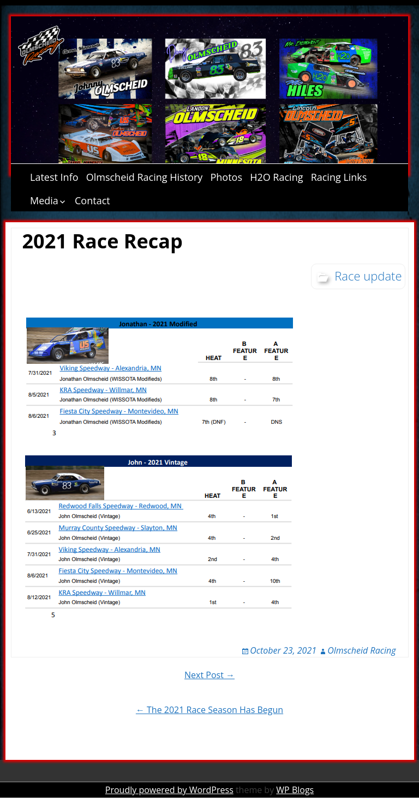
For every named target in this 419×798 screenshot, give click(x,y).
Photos (226, 177)
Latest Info (54, 177)
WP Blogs (295, 790)
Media (44, 200)
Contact (92, 200)
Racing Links (339, 177)
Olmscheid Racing (361, 650)
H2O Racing (276, 177)
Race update (368, 275)
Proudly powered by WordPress (169, 790)
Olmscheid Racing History (144, 177)
